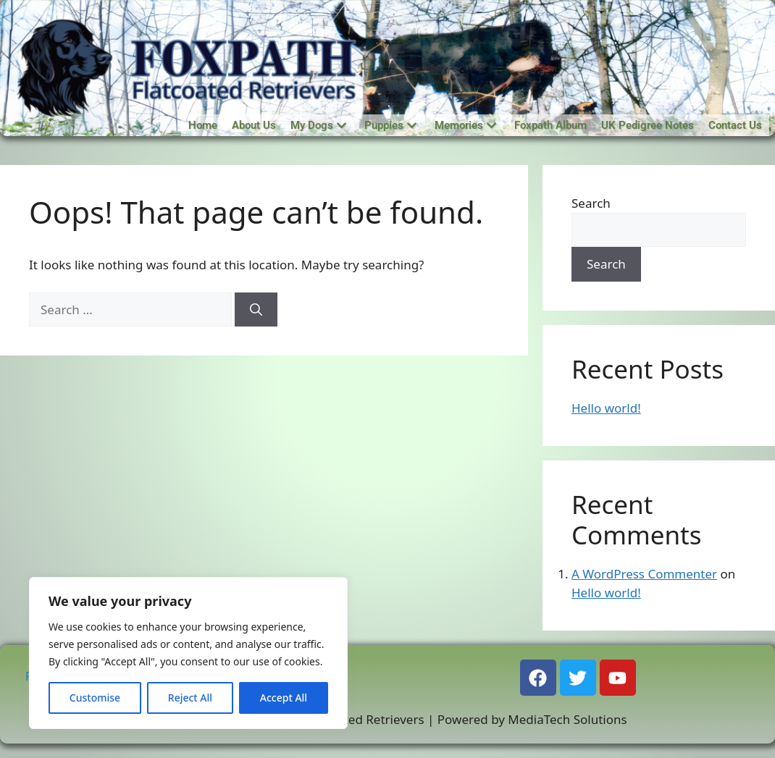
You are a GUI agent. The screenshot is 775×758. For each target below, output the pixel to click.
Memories (465, 125)
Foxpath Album (550, 125)
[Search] (256, 309)
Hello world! (606, 408)
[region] (188, 653)
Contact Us (735, 125)
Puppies (390, 125)
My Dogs (318, 125)
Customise (95, 697)
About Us (254, 125)
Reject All (190, 697)
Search (591, 203)
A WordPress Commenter (644, 573)
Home (202, 125)
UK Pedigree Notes (647, 125)
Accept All (283, 697)
